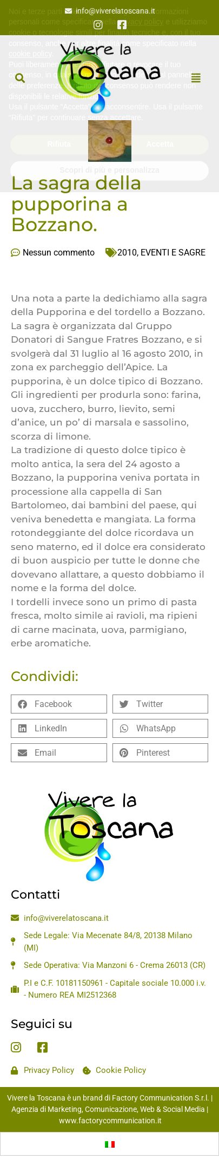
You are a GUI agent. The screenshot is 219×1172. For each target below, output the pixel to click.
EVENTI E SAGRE (173, 252)
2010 (127, 252)
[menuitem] (109, 1143)
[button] (20, 78)
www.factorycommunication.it (110, 1120)
